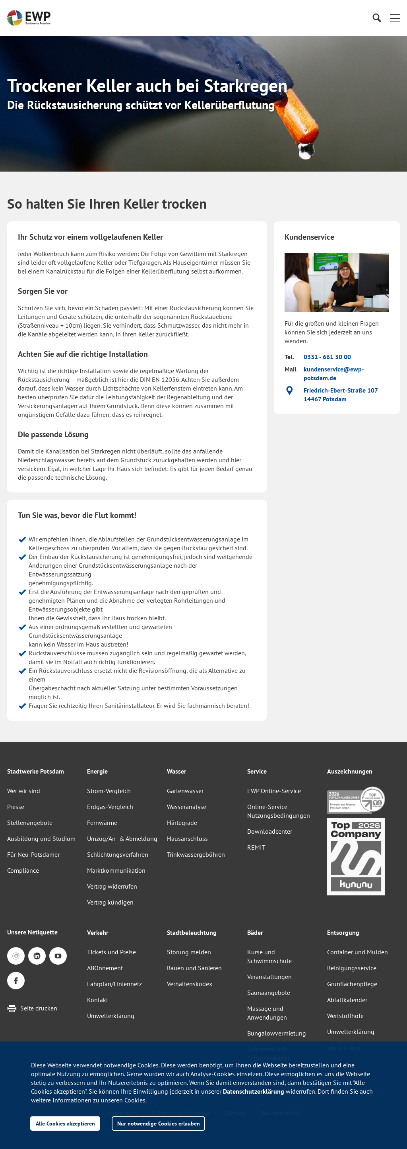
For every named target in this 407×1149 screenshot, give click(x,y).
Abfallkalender (347, 1000)
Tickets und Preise (111, 952)
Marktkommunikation (116, 870)
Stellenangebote (29, 823)
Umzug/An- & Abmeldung (122, 838)
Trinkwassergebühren (196, 854)
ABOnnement (105, 968)
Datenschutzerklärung (253, 1091)
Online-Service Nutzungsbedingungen (278, 811)
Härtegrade (182, 823)
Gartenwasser (185, 791)
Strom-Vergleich (109, 791)
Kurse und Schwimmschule (269, 956)
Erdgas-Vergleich (110, 807)
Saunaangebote (268, 993)
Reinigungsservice (351, 968)
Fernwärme (102, 823)
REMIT (256, 847)
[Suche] (377, 18)
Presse (15, 807)
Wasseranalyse (186, 807)
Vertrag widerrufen (112, 886)
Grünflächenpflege (352, 984)
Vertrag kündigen (110, 902)
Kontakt (97, 1000)
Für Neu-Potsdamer (33, 854)
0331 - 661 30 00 (327, 357)
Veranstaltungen (269, 977)
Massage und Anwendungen (267, 1012)
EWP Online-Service (274, 791)
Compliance (23, 870)
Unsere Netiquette (32, 932)
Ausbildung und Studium (41, 838)
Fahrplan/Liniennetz (114, 984)
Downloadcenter (269, 831)
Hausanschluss (187, 838)
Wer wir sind (23, 791)
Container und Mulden (357, 952)
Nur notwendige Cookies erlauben (158, 1123)
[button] (395, 18)
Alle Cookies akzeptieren (65, 1123)
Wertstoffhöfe (345, 1016)
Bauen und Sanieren (194, 968)
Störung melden (189, 952)
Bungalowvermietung (276, 1033)
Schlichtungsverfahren (117, 854)
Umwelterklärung (110, 1016)
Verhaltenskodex (189, 984)
